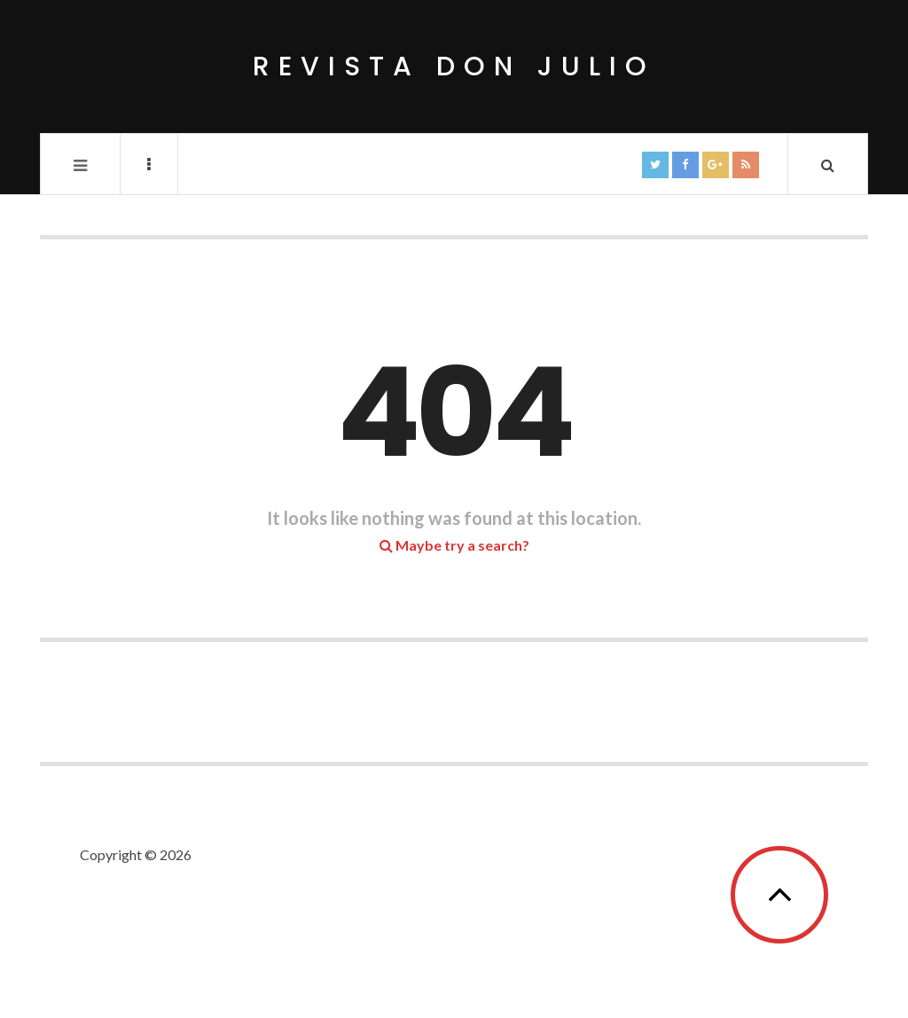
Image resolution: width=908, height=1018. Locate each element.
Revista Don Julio (454, 66)
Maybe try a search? (454, 544)
